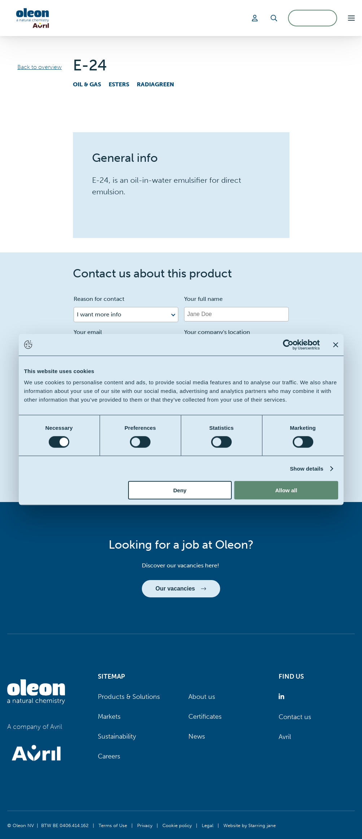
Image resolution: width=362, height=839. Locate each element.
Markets (109, 717)
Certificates (205, 717)
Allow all (286, 490)
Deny (180, 490)
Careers (109, 756)
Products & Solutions (129, 697)
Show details (306, 468)
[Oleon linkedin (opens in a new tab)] (283, 697)
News (196, 736)
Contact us (295, 717)
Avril (285, 737)
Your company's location (217, 332)
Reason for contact (99, 298)
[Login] (256, 18)
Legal (207, 825)
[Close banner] (335, 344)
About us (201, 697)
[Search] (274, 18)
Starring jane (262, 825)
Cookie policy (177, 825)
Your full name (203, 298)
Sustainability (117, 736)
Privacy (144, 825)
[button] (351, 18)
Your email (88, 332)
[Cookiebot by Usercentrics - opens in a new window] (288, 344)
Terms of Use (113, 825)
